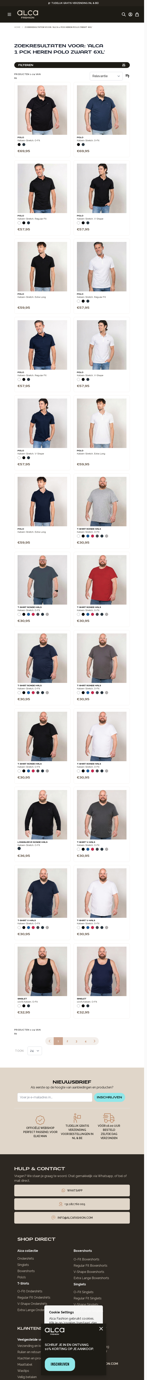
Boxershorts (26, 1272)
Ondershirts (25, 1259)
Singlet (22, 997)
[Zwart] (19, 144)
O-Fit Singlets (84, 1293)
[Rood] (92, 535)
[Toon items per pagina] (35, 1049)
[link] (49, 1040)
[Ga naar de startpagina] (27, 14)
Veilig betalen (27, 1378)
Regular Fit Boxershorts (90, 1266)
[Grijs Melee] (106, 535)
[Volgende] (94, 1040)
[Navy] (23, 144)
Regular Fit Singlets (88, 1299)
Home (17, 27)
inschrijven (106, 1097)
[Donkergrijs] (97, 535)
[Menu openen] (9, 14)
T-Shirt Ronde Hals (89, 527)
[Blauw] (87, 535)
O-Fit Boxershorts (86, 1260)
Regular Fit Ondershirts (33, 1298)
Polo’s (21, 1278)
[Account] (130, 14)
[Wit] (19, 222)
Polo (21, 136)
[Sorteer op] (106, 75)
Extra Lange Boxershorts (91, 1279)
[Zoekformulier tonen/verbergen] (123, 14)
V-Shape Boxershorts (89, 1273)
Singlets (23, 1266)
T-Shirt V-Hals (86, 841)
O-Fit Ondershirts (29, 1292)
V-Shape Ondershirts (32, 1305)
